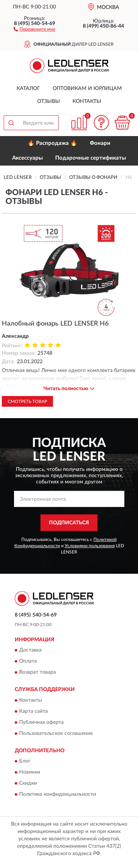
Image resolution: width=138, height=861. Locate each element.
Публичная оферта (41, 722)
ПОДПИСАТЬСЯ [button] (69, 522)
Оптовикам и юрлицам (87, 88)
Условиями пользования (90, 546)
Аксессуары (27, 158)
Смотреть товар (27, 401)
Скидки (28, 783)
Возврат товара (37, 672)
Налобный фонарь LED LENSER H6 (55, 323)
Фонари (100, 143)
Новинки (29, 772)
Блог (25, 761)
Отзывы (48, 101)
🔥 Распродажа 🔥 (52, 143)
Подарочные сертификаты (90, 158)
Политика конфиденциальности (57, 794)
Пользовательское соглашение (56, 733)
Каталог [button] (28, 88)
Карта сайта (33, 711)
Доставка (30, 650)
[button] (34, 29)
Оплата (28, 661)
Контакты (86, 101)
